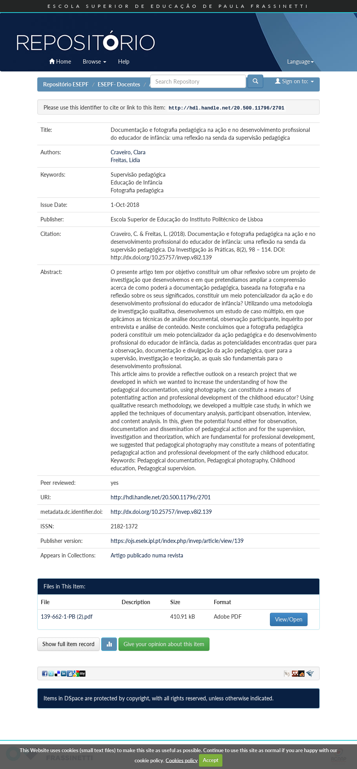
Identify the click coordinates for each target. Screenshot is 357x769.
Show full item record (68, 644)
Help (123, 61)
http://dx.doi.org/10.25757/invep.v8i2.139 (161, 511)
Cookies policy (182, 760)
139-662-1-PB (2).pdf (67, 616)
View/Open (288, 619)
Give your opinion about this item (164, 644)
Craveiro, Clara (128, 152)
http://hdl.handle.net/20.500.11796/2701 (161, 497)
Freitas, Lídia (125, 160)
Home (60, 61)
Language (300, 61)
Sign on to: (294, 81)
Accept (211, 760)
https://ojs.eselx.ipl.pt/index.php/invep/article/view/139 (177, 540)
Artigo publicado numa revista (147, 555)
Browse (94, 61)
